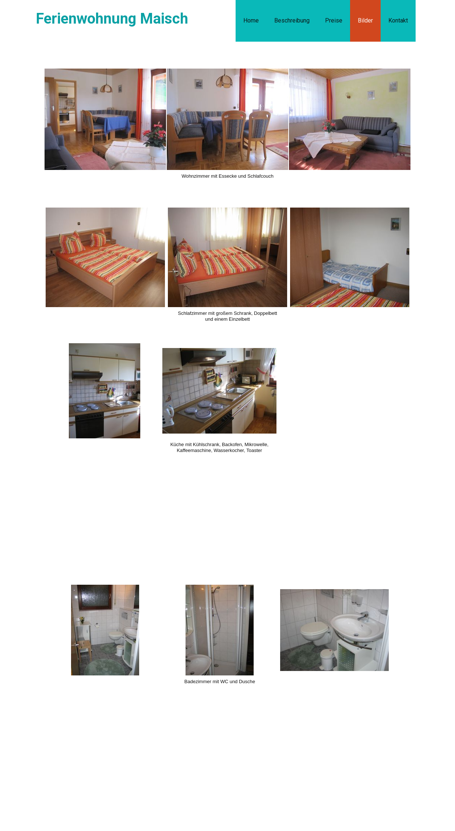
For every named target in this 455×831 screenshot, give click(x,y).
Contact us (76, 773)
